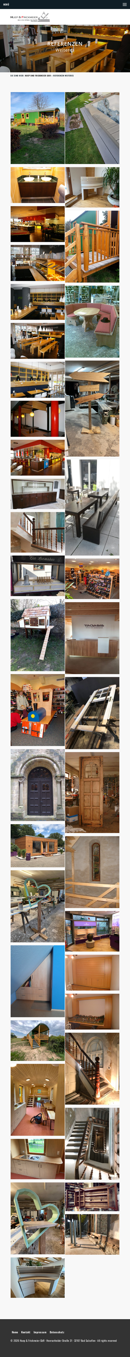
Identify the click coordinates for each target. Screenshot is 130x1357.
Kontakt (25, 1332)
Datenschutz (57, 1332)
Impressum (40, 1332)
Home (15, 1332)
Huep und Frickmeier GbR (38, 75)
